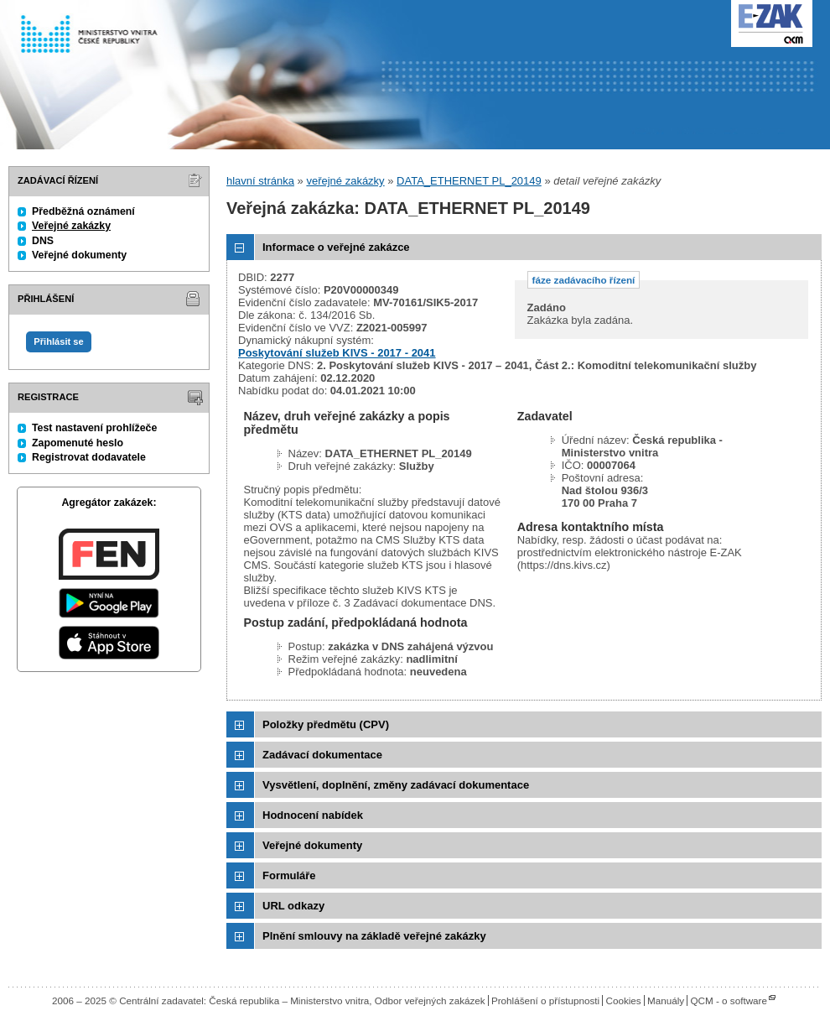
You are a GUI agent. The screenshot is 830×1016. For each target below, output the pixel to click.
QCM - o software (728, 1000)
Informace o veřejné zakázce (336, 247)
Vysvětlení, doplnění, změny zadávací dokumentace (395, 785)
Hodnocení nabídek (312, 815)
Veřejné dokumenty (79, 255)
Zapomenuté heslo (77, 443)
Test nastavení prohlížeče (94, 428)
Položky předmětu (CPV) (325, 724)
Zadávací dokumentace (322, 754)
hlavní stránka (260, 181)
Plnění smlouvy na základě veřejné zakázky (374, 936)
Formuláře (289, 875)
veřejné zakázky (345, 181)
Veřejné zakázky (71, 226)
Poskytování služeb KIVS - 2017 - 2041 (337, 352)
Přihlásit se (58, 341)
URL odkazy (293, 905)
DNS (43, 241)
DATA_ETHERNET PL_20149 (469, 181)
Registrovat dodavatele (89, 457)
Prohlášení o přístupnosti (545, 1000)
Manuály (665, 1000)
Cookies (623, 1000)
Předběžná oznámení (83, 211)
